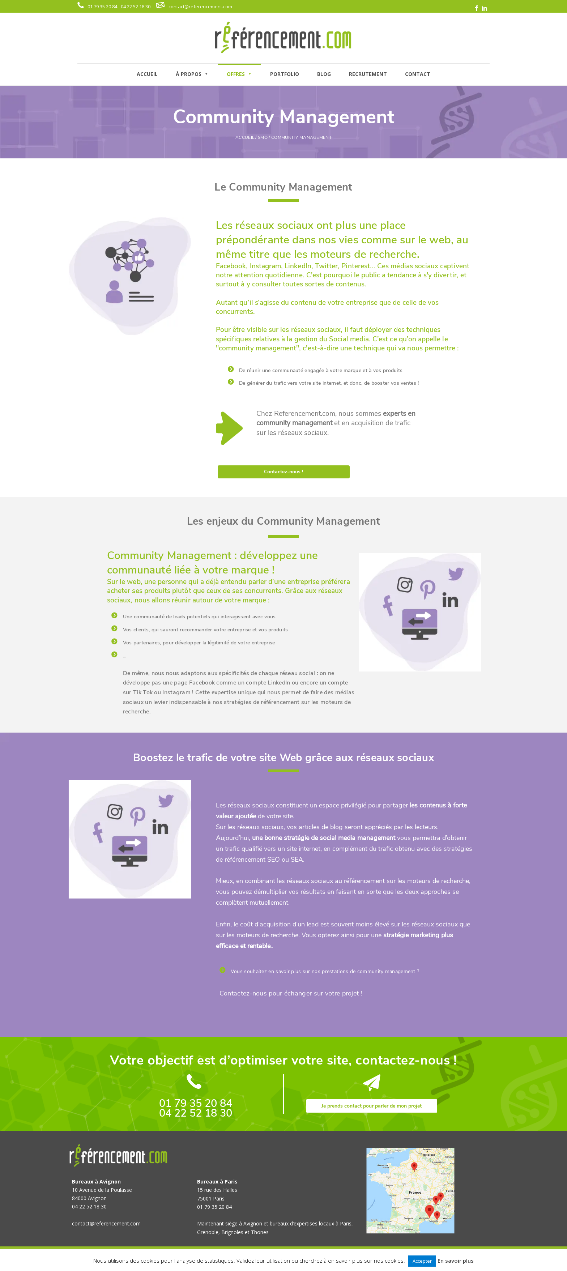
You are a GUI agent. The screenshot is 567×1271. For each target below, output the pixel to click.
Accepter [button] (422, 1261)
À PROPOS (192, 74)
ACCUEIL (147, 74)
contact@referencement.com (200, 6)
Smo (263, 137)
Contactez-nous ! (283, 471)
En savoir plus (456, 1260)
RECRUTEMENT (368, 74)
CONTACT (417, 74)
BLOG (324, 74)
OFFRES (239, 74)
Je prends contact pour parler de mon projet (371, 1105)
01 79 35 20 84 (195, 1103)
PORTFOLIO (284, 74)
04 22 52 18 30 (195, 1113)
